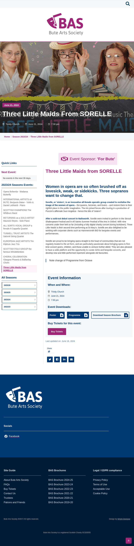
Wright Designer (123, 519)
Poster (53, 315)
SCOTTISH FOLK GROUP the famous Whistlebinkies (17, 250)
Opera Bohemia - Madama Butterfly (15, 193)
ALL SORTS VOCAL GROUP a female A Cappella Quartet (17, 227)
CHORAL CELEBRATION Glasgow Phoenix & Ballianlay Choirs (17, 259)
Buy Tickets (57, 331)
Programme (74, 315)
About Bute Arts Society (16, 480)
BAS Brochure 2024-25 (60, 480)
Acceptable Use (101, 489)
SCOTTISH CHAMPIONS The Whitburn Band (17, 211)
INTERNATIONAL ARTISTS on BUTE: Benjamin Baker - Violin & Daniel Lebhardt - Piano (18, 202)
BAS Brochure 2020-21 (60, 498)
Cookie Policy (100, 493)
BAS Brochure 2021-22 (60, 493)
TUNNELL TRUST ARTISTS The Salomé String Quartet (18, 235)
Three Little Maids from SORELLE (47, 136)
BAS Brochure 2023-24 (60, 484)
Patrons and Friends (14, 502)
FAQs (7, 484)
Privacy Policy (100, 480)
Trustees (8, 498)
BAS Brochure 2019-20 (60, 502)
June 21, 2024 (11, 105)
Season (17, 136)
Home (7, 136)
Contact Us (9, 493)
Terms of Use (100, 484)
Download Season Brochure (107, 315)
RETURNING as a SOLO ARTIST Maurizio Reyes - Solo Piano (18, 219)
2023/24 (24, 136)
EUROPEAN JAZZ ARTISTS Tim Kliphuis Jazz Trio (18, 242)
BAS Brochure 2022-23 (60, 489)
